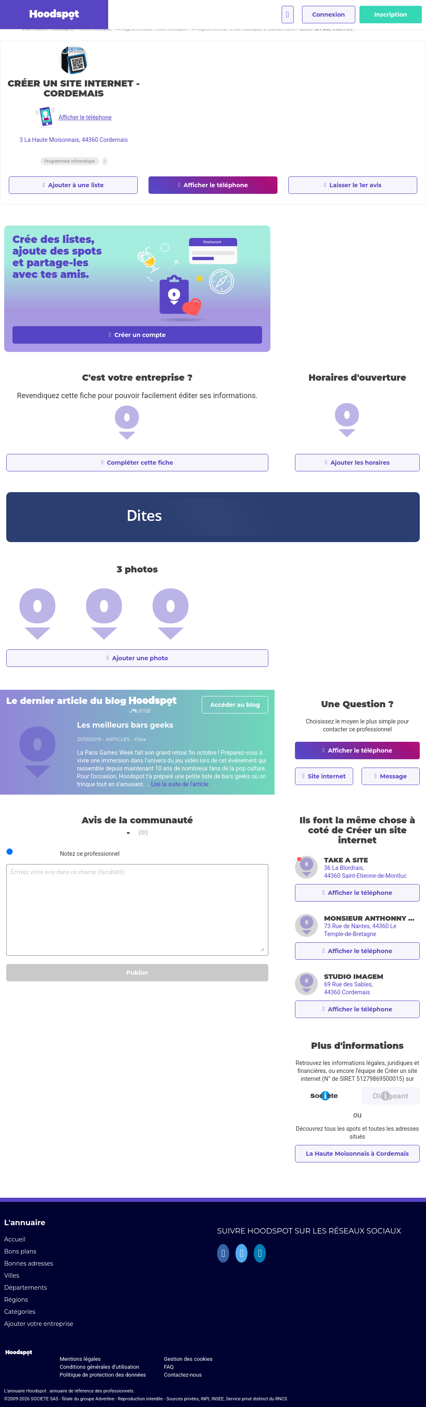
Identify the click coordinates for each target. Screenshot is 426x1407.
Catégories (19, 1311)
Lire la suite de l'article (179, 784)
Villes (11, 1275)
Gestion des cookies (188, 1359)
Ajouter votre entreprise (38, 1324)
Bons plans (20, 1251)
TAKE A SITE (346, 860)
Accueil (14, 1239)
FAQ (168, 1367)
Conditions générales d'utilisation (99, 1367)
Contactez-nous (183, 1375)
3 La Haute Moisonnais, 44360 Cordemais (74, 139)
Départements (25, 1287)
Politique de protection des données (102, 1375)
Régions (16, 1299)
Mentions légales (80, 1359)
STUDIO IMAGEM (353, 977)
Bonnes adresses (28, 1263)
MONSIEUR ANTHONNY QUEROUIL (372, 918)
